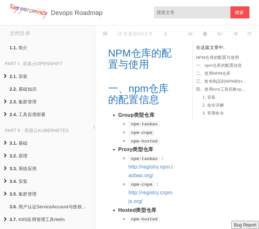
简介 (19, 47)
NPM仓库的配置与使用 (217, 57)
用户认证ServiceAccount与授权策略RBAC (52, 206)
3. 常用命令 (213, 113)
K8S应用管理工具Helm (34, 219)
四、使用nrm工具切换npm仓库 (221, 89)
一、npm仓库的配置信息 (219, 65)
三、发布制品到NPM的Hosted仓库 (221, 81)
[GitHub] (249, 33)
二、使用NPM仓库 (213, 73)
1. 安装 (208, 97)
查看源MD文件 (135, 33)
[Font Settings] (165, 33)
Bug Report (245, 224)
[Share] (235, 33)
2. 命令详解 (213, 105)
